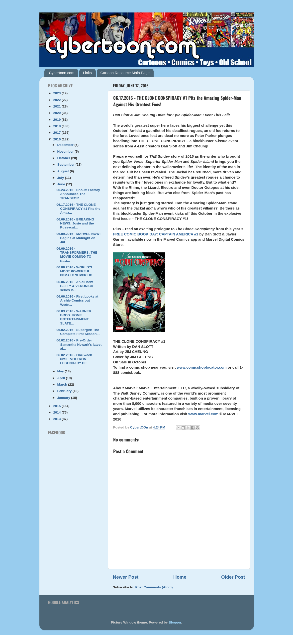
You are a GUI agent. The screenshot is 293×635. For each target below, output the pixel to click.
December (66, 145)
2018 (57, 126)
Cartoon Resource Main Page (125, 73)
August (63, 171)
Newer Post (126, 577)
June (61, 184)
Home (179, 577)
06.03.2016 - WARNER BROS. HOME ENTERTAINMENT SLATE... (73, 317)
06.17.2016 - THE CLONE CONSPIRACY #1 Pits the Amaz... (78, 208)
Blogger (175, 622)
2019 (57, 119)
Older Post (233, 577)
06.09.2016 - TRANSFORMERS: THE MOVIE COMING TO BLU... (76, 255)
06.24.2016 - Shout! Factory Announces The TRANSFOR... (78, 194)
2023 (57, 93)
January (64, 398)
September (66, 164)
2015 (57, 406)
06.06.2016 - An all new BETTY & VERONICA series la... (74, 286)
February (65, 391)
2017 (57, 132)
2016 (57, 139)
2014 (57, 412)
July (61, 178)
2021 (57, 106)
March (62, 384)
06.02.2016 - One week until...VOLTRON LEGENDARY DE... (74, 359)
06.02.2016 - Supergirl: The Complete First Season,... (78, 332)
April (61, 378)
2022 (57, 100)
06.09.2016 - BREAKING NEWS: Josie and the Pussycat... (75, 223)
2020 (57, 113)
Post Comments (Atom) (154, 587)
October (64, 158)
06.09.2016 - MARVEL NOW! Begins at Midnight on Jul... (78, 238)
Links (87, 73)
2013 (57, 419)
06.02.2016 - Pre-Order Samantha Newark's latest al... (78, 344)
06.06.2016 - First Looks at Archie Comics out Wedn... (77, 300)
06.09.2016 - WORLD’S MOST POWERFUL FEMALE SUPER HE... (75, 271)
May (61, 371)
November (66, 151)
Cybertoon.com (61, 73)
